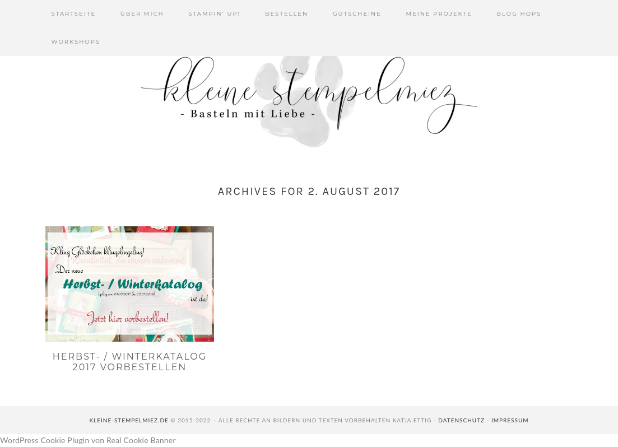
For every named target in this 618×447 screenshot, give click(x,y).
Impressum (510, 420)
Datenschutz (461, 420)
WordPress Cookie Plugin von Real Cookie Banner (88, 440)
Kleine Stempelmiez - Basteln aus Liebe (309, 95)
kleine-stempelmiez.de (128, 420)
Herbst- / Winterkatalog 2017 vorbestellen (130, 361)
